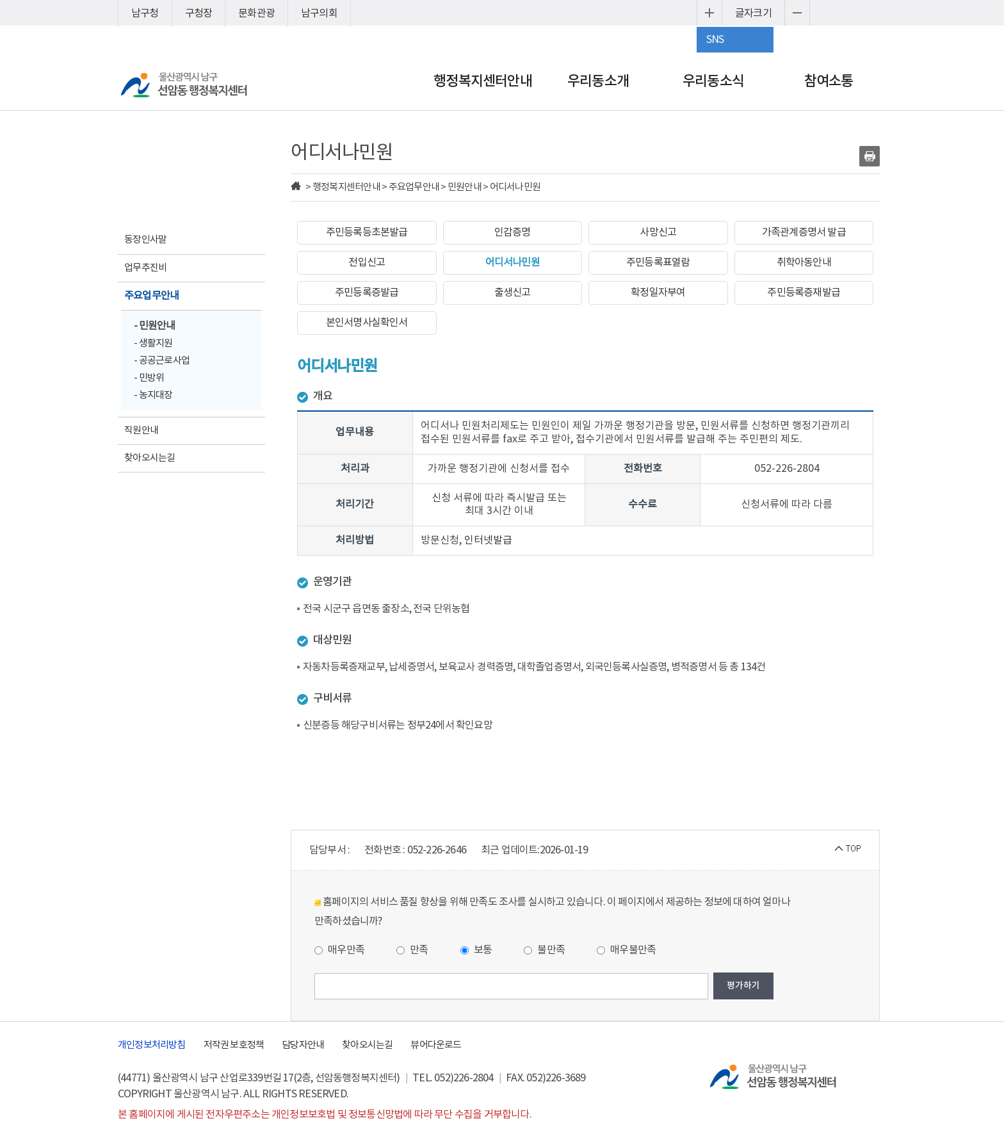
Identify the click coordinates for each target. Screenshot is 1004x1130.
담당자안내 (303, 1045)
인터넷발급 (488, 540)
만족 (412, 950)
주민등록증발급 (366, 292)
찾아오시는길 (367, 1045)
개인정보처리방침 (152, 1045)
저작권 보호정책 (234, 1045)
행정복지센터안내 (482, 81)
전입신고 (366, 262)
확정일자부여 (658, 292)
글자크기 (753, 13)
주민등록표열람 (658, 262)
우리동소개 (598, 81)
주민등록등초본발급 (367, 232)
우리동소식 (713, 81)
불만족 (544, 950)
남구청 (145, 13)
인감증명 (512, 232)
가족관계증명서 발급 (804, 232)
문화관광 (256, 13)
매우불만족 (626, 950)
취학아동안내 (804, 262)
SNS (715, 39)
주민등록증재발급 (803, 292)
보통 (476, 950)
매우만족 (339, 950)
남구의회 (319, 13)
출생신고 (512, 292)
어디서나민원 (512, 262)
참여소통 (829, 81)
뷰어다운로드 (435, 1045)
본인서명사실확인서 (367, 322)
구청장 (199, 13)
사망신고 (658, 232)
